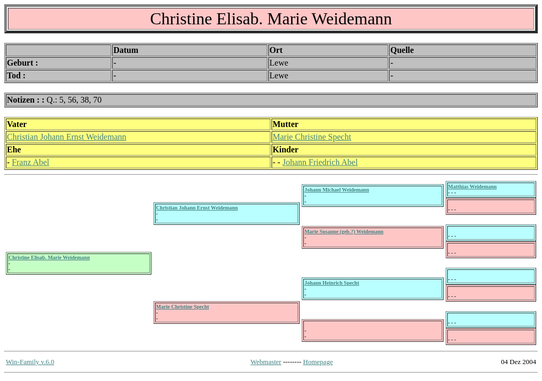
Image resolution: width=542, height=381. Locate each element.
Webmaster (265, 362)
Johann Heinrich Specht (331, 283)
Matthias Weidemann (472, 186)
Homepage (318, 362)
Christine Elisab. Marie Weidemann (49, 257)
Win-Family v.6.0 (30, 362)
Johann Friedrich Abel (320, 162)
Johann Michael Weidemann (336, 190)
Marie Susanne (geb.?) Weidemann (343, 231)
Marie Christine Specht (312, 136)
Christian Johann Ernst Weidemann (67, 136)
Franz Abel (30, 162)
